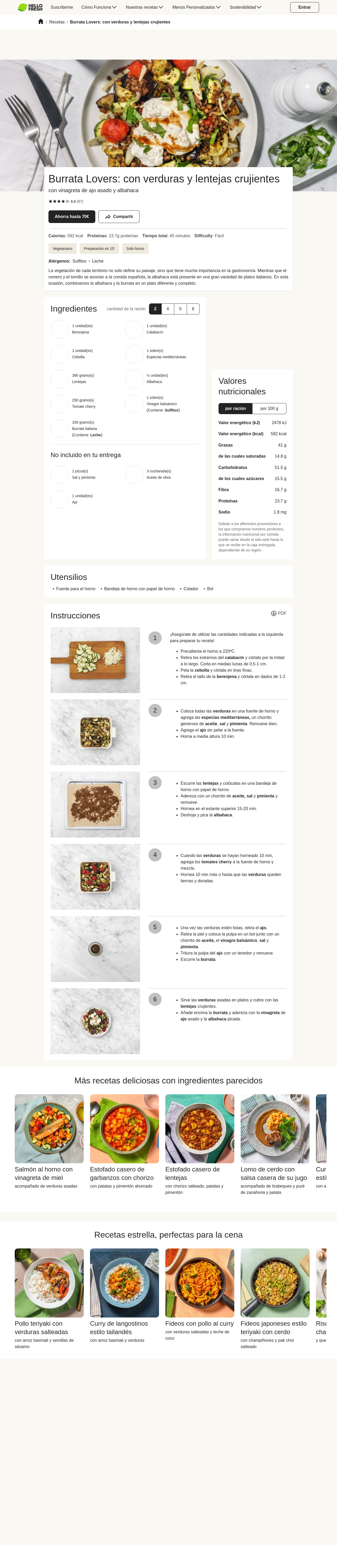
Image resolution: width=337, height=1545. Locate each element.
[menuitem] (32, 7)
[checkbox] (50, 201)
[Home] (41, 22)
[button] (155, 308)
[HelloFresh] (30, 7)
